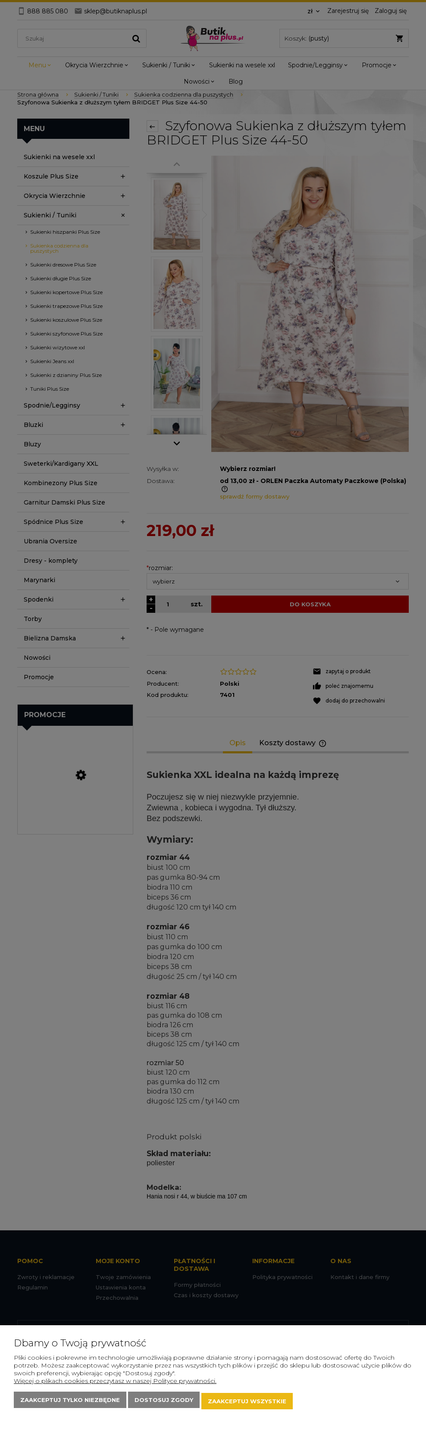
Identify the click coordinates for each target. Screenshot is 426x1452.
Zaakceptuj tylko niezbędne (70, 1402)
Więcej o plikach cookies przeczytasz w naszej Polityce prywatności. (115, 1383)
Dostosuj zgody (164, 1402)
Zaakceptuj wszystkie (247, 1402)
